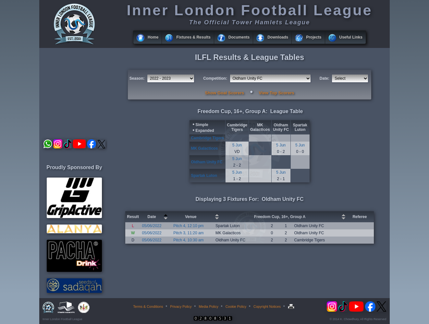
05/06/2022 (152, 226)
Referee (359, 216)
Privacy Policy (180, 306)
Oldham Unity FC (281, 127)
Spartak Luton (300, 127)
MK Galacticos (260, 127)
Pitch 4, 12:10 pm (188, 226)
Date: (324, 78)
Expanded (204, 130)
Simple (201, 124)
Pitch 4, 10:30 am (188, 240)
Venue (190, 216)
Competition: (215, 78)
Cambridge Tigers (237, 127)
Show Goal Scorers (224, 92)
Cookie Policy (236, 306)
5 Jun (237, 145)
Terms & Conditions (148, 306)
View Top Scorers (276, 92)
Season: (137, 78)
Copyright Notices (267, 306)
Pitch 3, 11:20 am (188, 233)
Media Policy (208, 306)
